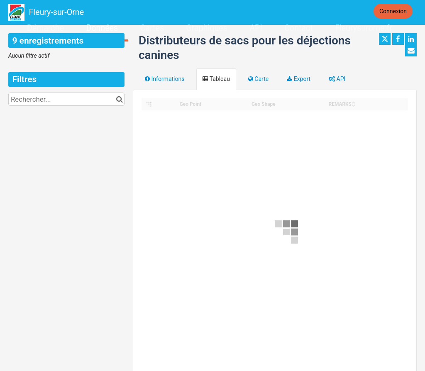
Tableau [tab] (216, 79)
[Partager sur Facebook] (398, 39)
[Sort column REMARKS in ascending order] (354, 101)
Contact (298, 28)
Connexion (393, 11)
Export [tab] (298, 79)
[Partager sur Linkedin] (411, 39)
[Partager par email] (411, 50)
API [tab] (337, 79)
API (255, 28)
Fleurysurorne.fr (363, 28)
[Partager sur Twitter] (385, 39)
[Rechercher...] (66, 99)
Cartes (152, 28)
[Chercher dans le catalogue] (119, 99)
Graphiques (206, 28)
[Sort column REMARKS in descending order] (354, 104)
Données (102, 28)
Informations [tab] (164, 79)
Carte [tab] (258, 79)
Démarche (45, 28)
